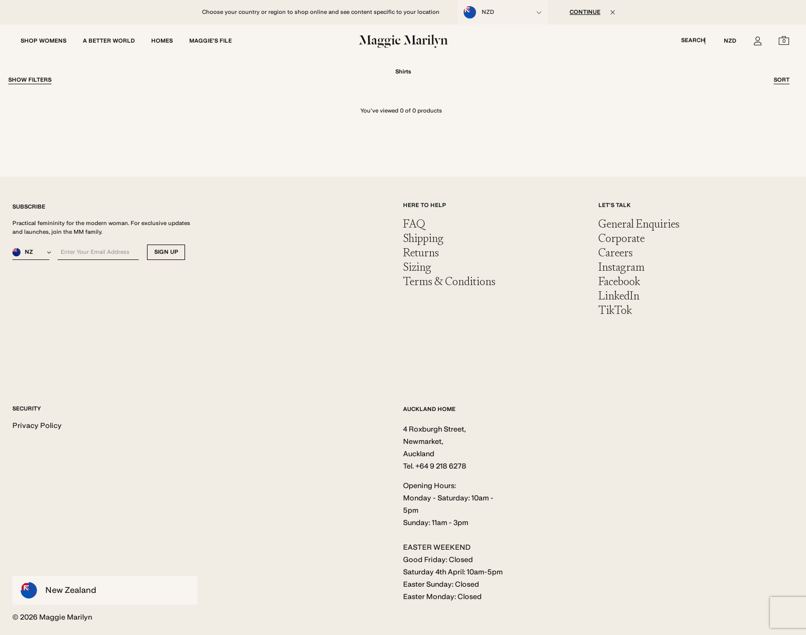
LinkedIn (618, 296)
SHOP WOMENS (43, 41)
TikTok (615, 310)
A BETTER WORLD (109, 41)
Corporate (621, 238)
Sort (782, 80)
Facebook (619, 281)
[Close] (612, 12)
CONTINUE (585, 12)
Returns (421, 252)
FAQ (414, 224)
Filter (29, 80)
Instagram (621, 267)
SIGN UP (166, 252)
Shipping (423, 238)
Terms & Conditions (449, 281)
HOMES (162, 41)
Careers (615, 252)
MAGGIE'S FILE (210, 41)
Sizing (417, 267)
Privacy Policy (37, 425)
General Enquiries (639, 224)
